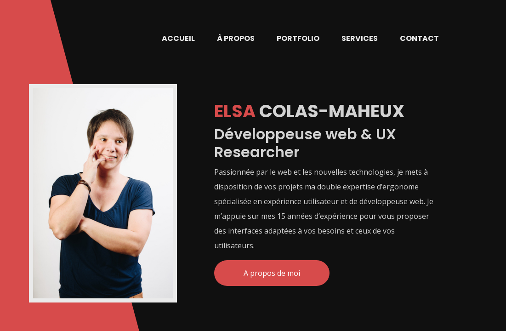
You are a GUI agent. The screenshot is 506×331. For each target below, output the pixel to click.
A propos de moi (272, 273)
